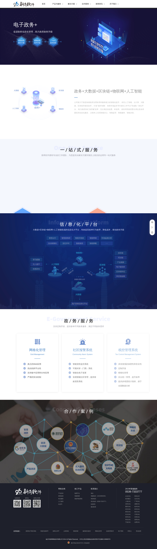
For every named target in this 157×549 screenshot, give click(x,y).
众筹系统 (66, 531)
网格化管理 (98, 531)
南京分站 (137, 512)
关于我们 (113, 4)
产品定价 (60, 493)
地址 (92, 493)
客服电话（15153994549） (99, 496)
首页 (43, 4)
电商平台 (77, 493)
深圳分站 (128, 504)
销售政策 (60, 496)
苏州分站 (137, 509)
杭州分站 (137, 506)
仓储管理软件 (110, 531)
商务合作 (137, 496)
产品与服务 (56, 4)
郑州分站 (128, 517)
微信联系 (93, 507)
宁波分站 (128, 522)
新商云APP (56, 531)
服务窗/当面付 (87, 531)
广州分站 (137, 501)
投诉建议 (128, 498)
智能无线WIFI (44, 531)
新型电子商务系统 (31, 531)
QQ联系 (93, 504)
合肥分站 (137, 522)
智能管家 (77, 496)
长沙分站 (128, 514)
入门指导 (60, 501)
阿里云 (130, 531)
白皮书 (60, 504)
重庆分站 (128, 506)
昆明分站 (137, 519)
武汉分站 (128, 509)
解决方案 (71, 4)
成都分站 (137, 504)
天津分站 (137, 514)
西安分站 (128, 512)
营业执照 (138, 531)
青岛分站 (128, 519)
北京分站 (137, 498)
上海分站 (128, 501)
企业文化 (128, 496)
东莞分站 (137, 517)
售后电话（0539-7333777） (99, 501)
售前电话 (93, 498)
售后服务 (60, 498)
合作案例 (85, 4)
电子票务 (120, 531)
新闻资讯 (99, 4)
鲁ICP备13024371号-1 (75, 543)
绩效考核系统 (78, 498)
